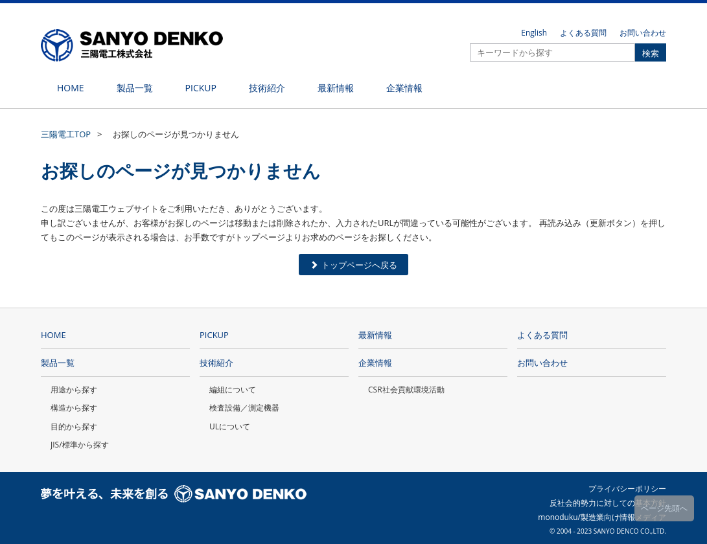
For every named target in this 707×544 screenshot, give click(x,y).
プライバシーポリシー (627, 488)
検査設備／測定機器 (244, 407)
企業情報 (375, 362)
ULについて (229, 426)
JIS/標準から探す (80, 444)
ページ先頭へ (664, 508)
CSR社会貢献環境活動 (406, 389)
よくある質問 (583, 32)
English (534, 32)
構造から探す (74, 407)
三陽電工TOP (66, 134)
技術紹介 (216, 362)
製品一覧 (58, 362)
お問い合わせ (643, 32)
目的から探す (74, 426)
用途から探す (74, 389)
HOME (53, 335)
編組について (232, 389)
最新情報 (375, 335)
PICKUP (214, 335)
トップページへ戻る (353, 265)
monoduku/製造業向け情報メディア (602, 517)
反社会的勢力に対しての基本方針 (608, 502)
